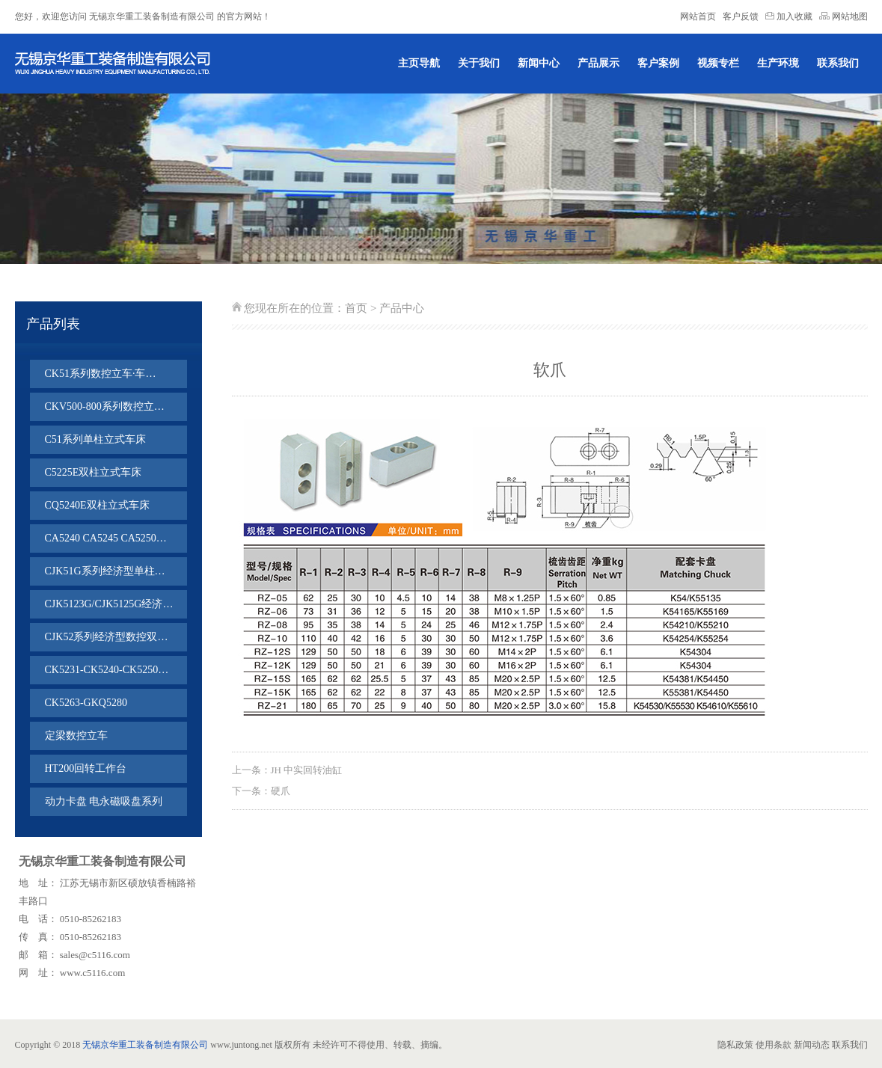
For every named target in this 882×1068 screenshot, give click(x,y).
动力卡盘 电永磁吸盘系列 (104, 801)
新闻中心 (539, 63)
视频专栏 (718, 63)
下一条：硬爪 (261, 791)
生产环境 (778, 63)
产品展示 (598, 63)
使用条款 (773, 1045)
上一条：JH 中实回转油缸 (287, 770)
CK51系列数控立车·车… (100, 373)
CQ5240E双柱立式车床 (97, 505)
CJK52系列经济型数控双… (106, 636)
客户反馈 (741, 16)
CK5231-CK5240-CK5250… (107, 669)
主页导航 (419, 63)
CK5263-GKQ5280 (86, 702)
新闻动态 (812, 1045)
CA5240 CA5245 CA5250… (106, 538)
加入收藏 (790, 16)
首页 (356, 308)
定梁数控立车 (76, 735)
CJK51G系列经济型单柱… (105, 571)
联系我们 (838, 63)
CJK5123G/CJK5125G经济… (109, 604)
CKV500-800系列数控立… (105, 406)
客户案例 (658, 63)
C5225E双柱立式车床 (93, 472)
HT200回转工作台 (86, 768)
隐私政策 (735, 1045)
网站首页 (698, 16)
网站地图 (843, 16)
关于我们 (479, 63)
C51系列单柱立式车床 (95, 439)
